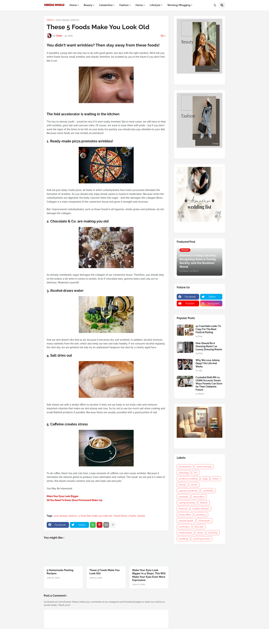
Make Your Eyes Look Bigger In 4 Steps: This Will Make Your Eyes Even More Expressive (149, 575)
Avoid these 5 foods (125, 515)
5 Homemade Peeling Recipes (60, 572)
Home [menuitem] (73, 5)
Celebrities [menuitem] (106, 5)
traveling (213, 532)
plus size (199, 526)
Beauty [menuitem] (88, 5)
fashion (204, 502)
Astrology (184, 472)
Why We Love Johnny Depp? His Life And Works (208, 363)
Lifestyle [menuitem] (155, 5)
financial (183, 508)
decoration (198, 496)
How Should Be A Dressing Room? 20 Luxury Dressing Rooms (209, 346)
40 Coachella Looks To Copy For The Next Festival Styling (208, 329)
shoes (200, 532)
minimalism (204, 520)
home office (185, 514)
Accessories (185, 466)
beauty (141, 515)
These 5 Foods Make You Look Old (104, 572)
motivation (184, 526)
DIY (195, 472)
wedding (183, 538)
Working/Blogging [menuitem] (178, 5)
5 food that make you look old (95, 515)
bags (205, 478)
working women (201, 538)
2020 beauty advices (67, 20)
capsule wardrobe (188, 490)
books (194, 484)
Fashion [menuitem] (124, 5)
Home (50, 20)
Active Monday (204, 466)
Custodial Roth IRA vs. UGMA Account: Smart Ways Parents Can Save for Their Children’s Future (209, 383)
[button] (215, 5)
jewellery (201, 514)
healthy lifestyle (200, 508)
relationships (185, 532)
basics (216, 478)
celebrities (208, 490)
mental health (186, 520)
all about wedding (188, 478)
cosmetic (183, 496)
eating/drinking (187, 502)
